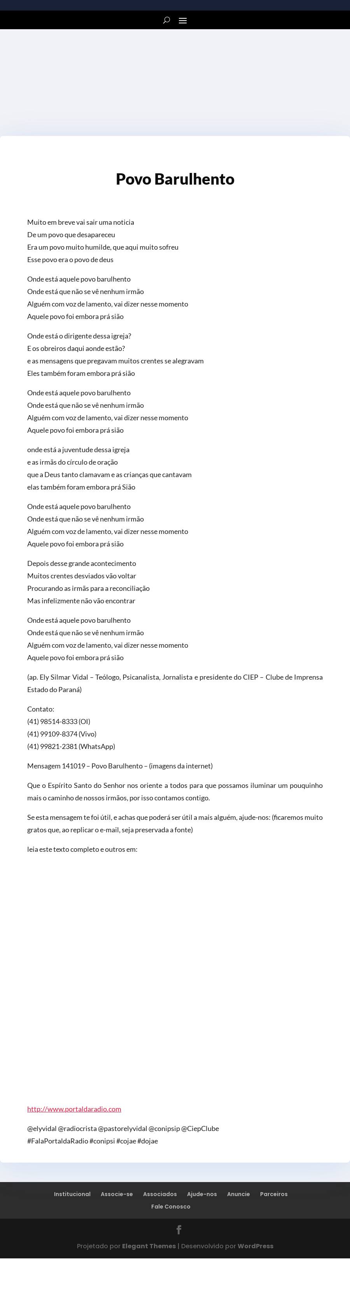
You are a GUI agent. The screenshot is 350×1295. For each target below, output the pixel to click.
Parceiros (274, 1194)
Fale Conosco (171, 1206)
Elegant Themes (149, 1246)
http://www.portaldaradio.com (74, 1109)
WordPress (255, 1246)
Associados (160, 1194)
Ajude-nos (202, 1194)
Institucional (72, 1194)
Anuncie (238, 1194)
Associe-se (117, 1194)
